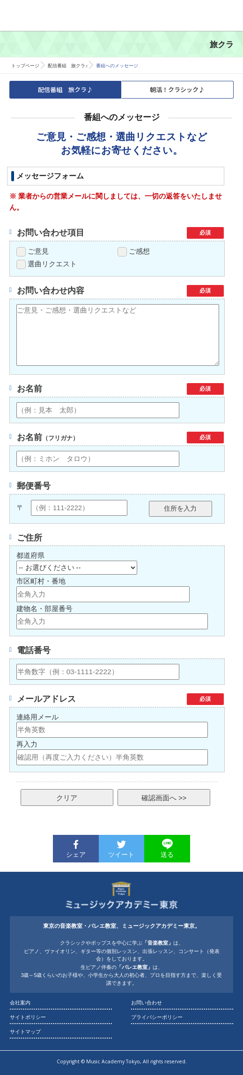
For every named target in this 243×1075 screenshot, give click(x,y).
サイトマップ (25, 1031)
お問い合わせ (146, 1002)
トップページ (25, 65)
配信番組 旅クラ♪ (68, 65)
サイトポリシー (28, 1017)
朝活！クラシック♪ (177, 89)
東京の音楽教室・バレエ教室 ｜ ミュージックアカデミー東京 (47, 14)
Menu (227, 15)
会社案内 (20, 1002)
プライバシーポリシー (157, 1017)
